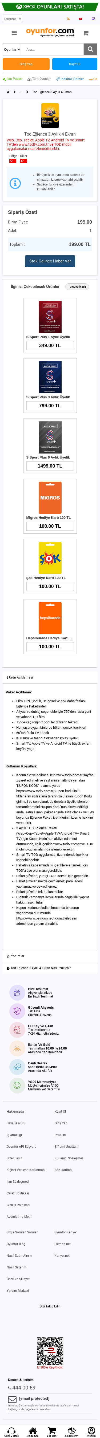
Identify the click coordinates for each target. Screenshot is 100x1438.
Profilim (60, 1135)
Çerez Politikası (18, 1193)
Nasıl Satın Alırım (19, 1256)
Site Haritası (63, 1170)
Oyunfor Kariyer (65, 1232)
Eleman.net (62, 1244)
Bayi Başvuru (16, 1123)
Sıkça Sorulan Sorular (22, 1232)
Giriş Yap (61, 1123)
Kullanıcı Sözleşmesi (69, 1158)
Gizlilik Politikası (18, 1205)
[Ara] (90, 49)
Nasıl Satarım (16, 1267)
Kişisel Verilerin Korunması (26, 1170)
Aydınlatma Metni (19, 1217)
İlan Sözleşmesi (18, 1182)
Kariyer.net (62, 1256)
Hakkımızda (15, 1111)
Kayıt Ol (60, 1111)
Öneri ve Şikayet (18, 1279)
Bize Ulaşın (14, 1158)
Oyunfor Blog (16, 1244)
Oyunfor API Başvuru (22, 1146)
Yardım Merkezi (18, 1291)
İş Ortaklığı (14, 1135)
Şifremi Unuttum (67, 1146)
